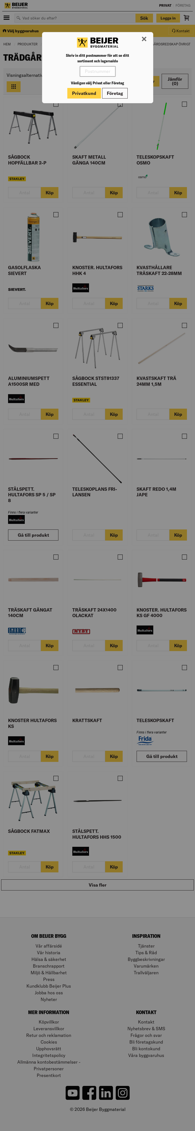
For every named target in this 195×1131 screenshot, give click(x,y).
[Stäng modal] (144, 39)
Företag (115, 93)
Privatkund (84, 93)
